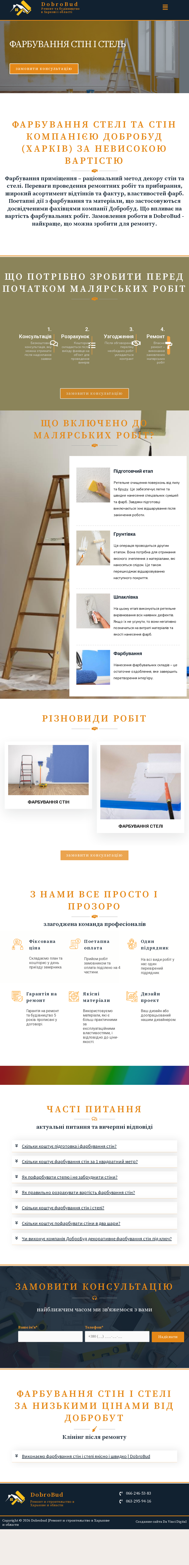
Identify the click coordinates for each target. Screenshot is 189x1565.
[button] (44, 68)
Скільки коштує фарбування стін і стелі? (63, 1208)
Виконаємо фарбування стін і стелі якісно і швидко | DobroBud (86, 1456)
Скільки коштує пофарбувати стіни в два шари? (71, 1223)
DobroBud (60, 4)
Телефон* (117, 1333)
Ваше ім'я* (50, 1333)
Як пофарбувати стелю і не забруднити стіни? (70, 1177)
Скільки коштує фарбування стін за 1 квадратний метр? (80, 1161)
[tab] (94, 1146)
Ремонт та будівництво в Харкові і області (60, 10)
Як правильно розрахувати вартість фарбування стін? (78, 1192)
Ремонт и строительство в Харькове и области (52, 1503)
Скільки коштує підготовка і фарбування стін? (69, 1146)
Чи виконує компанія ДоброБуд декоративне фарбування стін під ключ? (97, 1238)
